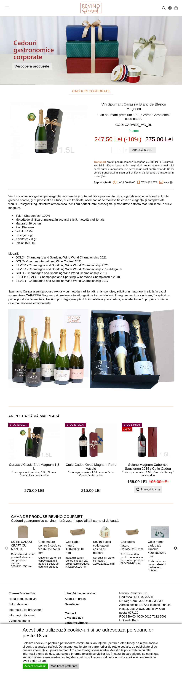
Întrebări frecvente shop (81, 593)
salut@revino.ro (76, 622)
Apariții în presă (75, 599)
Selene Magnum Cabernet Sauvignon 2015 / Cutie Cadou (148, 466)
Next (175, 548)
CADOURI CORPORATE (91, 91)
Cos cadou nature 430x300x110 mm (75, 547)
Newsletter (72, 604)
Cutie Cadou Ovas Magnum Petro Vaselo (91, 466)
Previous (6, 548)
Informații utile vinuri (22, 615)
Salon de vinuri (18, 604)
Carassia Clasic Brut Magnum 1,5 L (34, 466)
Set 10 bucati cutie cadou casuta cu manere (102, 547)
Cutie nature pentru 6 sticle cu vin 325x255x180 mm (49, 547)
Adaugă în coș (142, 150)
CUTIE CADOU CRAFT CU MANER (21, 545)
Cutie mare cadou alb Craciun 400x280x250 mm (157, 549)
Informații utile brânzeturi (25, 610)
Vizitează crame (19, 620)
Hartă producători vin (23, 599)
